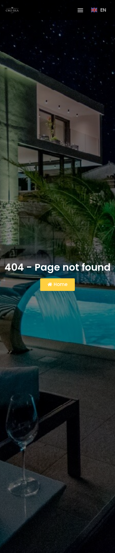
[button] (80, 10)
